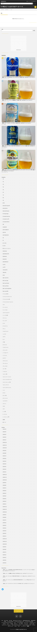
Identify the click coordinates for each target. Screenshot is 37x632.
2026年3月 (4, 434)
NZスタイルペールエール (6, 248)
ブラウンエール (5, 360)
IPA (3, 237)
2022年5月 (4, 557)
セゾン (4, 339)
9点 (3, 200)
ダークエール (5, 344)
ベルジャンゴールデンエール (7, 379)
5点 (3, 101)
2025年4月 (4, 463)
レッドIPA (4, 411)
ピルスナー (5, 78)
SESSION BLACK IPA (6, 253)
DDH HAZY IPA (5, 208)
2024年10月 (5, 479)
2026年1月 (4, 439)
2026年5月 (4, 429)
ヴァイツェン (26, 622)
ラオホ (4, 406)
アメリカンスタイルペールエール (7, 622)
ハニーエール (5, 355)
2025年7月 (4, 455)
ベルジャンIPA (5, 374)
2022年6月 (4, 554)
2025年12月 (5, 442)
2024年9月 (4, 482)
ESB (3, 224)
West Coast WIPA (5, 291)
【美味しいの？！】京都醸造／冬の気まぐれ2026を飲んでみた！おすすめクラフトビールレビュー (18, 573)
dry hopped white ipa (6, 221)
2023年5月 (4, 525)
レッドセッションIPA (6, 416)
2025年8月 (4, 453)
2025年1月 (4, 471)
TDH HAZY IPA (5, 269)
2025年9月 (4, 450)
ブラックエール (5, 363)
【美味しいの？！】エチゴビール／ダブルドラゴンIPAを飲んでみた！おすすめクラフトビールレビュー (19, 583)
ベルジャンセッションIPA (7, 382)
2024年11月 (5, 477)
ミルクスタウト (5, 400)
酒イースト (4, 422)
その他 (11, 623)
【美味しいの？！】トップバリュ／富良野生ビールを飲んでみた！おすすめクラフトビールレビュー (17, 100)
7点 (3, 78)
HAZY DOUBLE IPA (6, 229)
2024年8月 (4, 485)
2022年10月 (5, 544)
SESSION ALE (5, 251)
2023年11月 (5, 509)
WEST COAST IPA (5, 277)
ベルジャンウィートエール (7, 376)
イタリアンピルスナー (6, 312)
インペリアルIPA (5, 315)
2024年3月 (4, 498)
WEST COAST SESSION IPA (7, 288)
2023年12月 (5, 506)
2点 (3, 181)
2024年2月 (4, 501)
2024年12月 (5, 474)
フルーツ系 (4, 368)
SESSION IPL (5, 259)
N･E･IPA (4, 245)
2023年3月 (4, 530)
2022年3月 (4, 562)
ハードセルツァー (5, 352)
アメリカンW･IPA (5, 293)
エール (4, 323)
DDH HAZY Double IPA (6, 205)
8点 (3, 148)
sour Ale (4, 264)
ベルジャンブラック (6, 384)
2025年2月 (4, 469)
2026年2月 (4, 437)
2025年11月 (5, 445)
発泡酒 (5, 124)
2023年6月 (4, 522)
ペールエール (5, 371)
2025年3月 (4, 466)
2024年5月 (4, 493)
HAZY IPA (4, 232)
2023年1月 (4, 536)
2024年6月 (4, 490)
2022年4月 (4, 560)
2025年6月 (4, 458)
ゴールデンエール (5, 331)
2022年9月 (4, 546)
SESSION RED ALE (5, 261)
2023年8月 (4, 517)
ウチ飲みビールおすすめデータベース (12, 6)
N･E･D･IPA (4, 243)
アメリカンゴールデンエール (7, 296)
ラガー (8, 78)
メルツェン (4, 403)
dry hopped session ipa (6, 216)
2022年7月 (4, 552)
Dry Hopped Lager (5, 213)
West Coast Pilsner (6, 285)
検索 (2, 29)
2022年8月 (4, 549)
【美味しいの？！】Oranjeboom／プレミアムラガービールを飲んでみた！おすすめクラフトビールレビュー (18, 77)
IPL (3, 240)
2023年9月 (4, 514)
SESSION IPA (5, 256)
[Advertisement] (18, 42)
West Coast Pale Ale (6, 283)
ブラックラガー (5, 366)
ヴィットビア (5, 320)
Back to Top (18, 611)
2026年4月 (4, 431)
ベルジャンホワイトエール (7, 387)
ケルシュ (4, 328)
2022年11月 (5, 541)
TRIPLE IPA (4, 272)
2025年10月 (5, 447)
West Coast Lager (5, 280)
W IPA (4, 275)
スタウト (4, 336)
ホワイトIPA (5, 395)
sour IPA (4, 267)
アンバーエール (5, 307)
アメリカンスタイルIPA (6, 299)
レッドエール (5, 414)
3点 (3, 184)
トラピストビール (5, 347)
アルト (4, 304)
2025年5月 (4, 461)
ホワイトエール (5, 398)
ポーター (4, 392)
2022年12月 (5, 538)
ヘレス (4, 390)
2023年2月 (4, 533)
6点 (3, 124)
